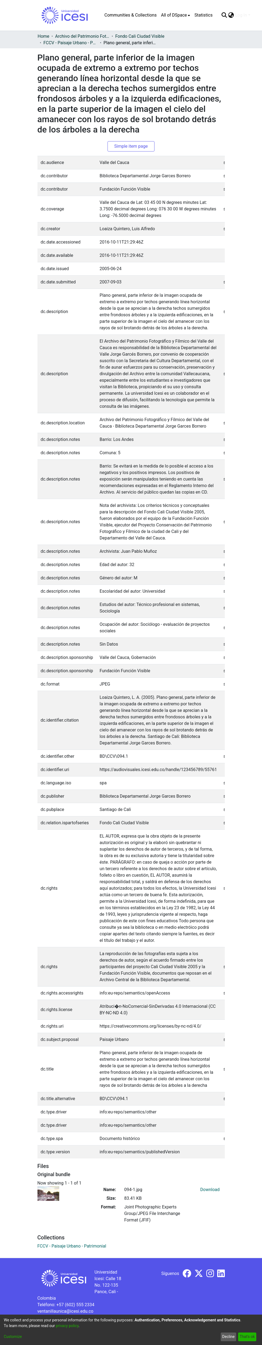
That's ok (247, 1336)
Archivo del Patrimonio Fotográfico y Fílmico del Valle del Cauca (82, 36)
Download (210, 1189)
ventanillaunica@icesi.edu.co (65, 1311)
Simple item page (131, 146)
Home (43, 36)
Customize (13, 1336)
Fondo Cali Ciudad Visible (139, 36)
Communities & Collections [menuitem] (131, 15)
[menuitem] (175, 15)
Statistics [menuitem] (203, 15)
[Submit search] (224, 15)
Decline (228, 1336)
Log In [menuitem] (241, 15)
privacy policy (67, 1326)
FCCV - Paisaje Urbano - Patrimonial (70, 42)
